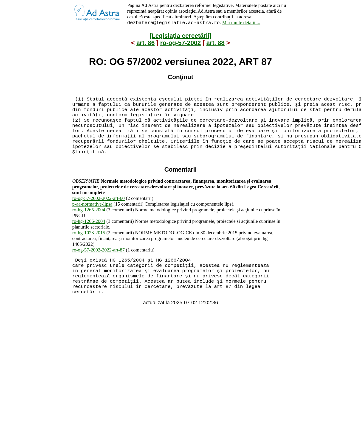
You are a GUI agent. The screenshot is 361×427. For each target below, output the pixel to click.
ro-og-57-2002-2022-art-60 (98, 215)
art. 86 (145, 43)
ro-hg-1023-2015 (88, 249)
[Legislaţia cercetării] (180, 36)
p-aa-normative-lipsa (92, 220)
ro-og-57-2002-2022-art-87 (98, 266)
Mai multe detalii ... (241, 23)
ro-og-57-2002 (180, 43)
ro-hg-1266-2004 (88, 238)
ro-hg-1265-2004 (88, 226)
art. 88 (215, 43)
